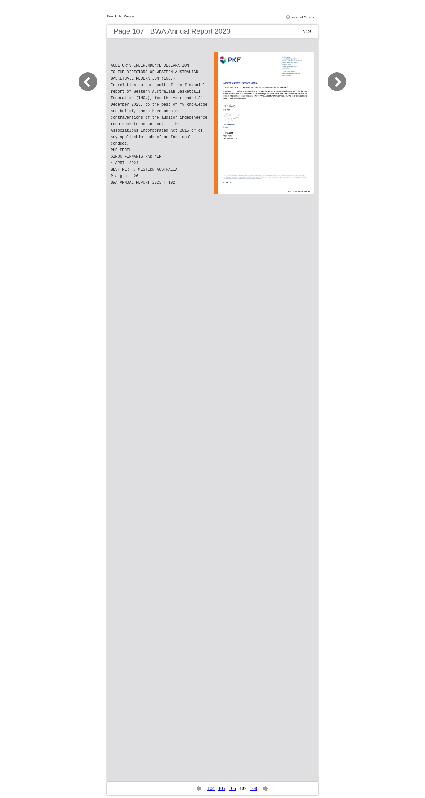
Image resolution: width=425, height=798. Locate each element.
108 (253, 788)
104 (211, 788)
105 (221, 788)
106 (232, 788)
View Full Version (302, 17)
